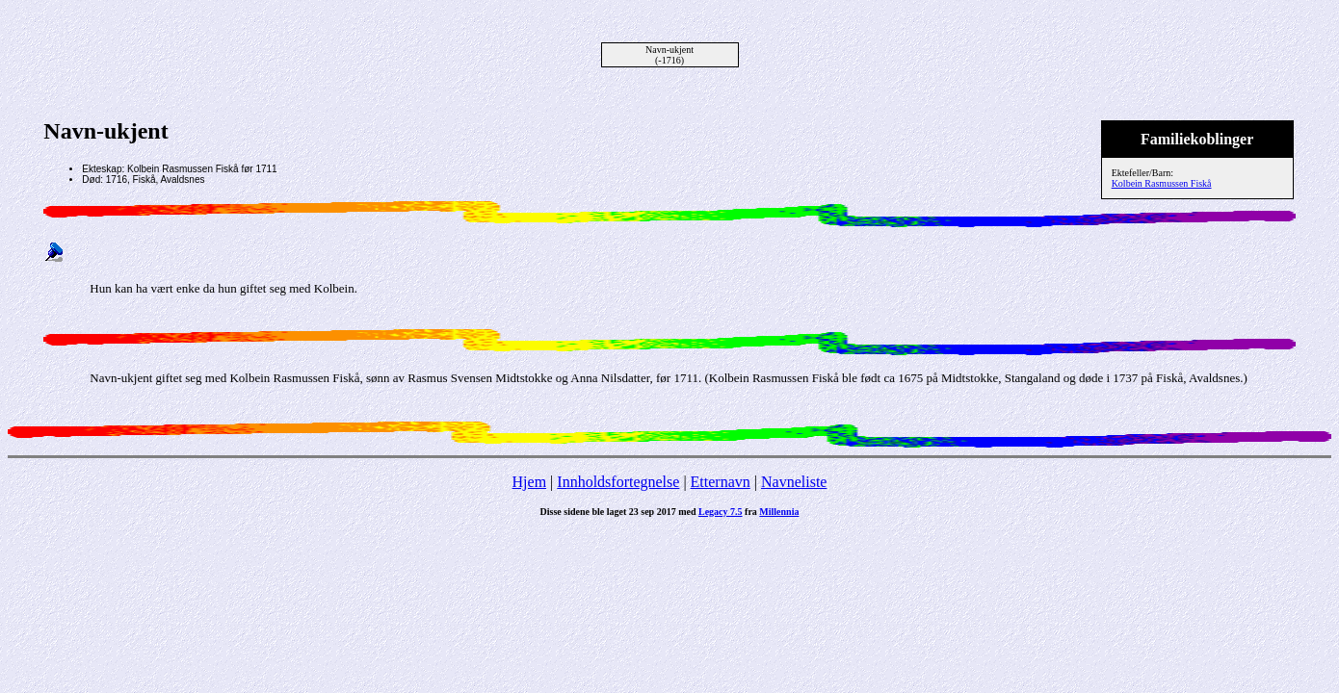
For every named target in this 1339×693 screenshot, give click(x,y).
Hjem (529, 482)
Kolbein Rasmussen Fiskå (1162, 183)
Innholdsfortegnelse (618, 482)
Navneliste (794, 482)
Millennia (779, 511)
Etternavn (720, 482)
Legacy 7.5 (720, 511)
